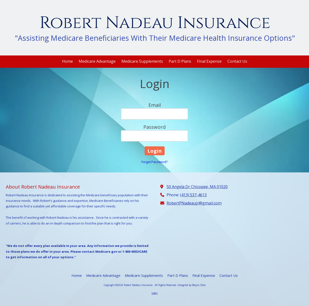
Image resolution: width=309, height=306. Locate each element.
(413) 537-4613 (193, 194)
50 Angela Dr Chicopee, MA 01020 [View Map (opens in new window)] (197, 186)
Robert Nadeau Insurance (155, 23)
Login (155, 293)
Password (154, 127)
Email (154, 105)
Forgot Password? (154, 162)
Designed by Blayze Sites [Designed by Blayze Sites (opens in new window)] (191, 285)
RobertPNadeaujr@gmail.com (194, 203)
